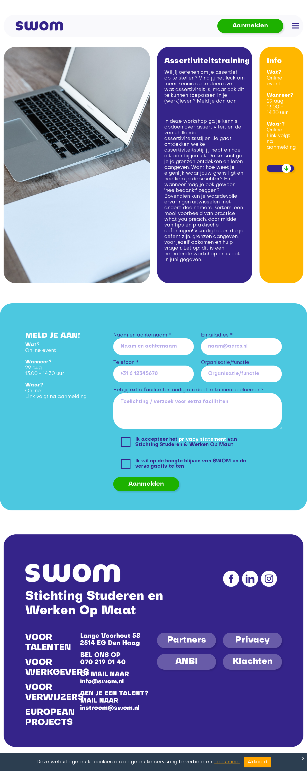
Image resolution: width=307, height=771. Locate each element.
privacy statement (202, 439)
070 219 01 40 (103, 663)
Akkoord (257, 762)
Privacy (252, 640)
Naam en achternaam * (142, 335)
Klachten (252, 662)
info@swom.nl (102, 682)
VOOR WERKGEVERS (57, 668)
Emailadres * (217, 335)
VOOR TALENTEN (48, 643)
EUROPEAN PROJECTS (50, 718)
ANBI (186, 662)
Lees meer (227, 762)
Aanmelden (250, 26)
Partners (186, 640)
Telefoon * (126, 362)
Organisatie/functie (225, 362)
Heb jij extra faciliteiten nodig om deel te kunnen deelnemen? (188, 390)
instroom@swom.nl (110, 708)
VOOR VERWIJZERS (54, 693)
